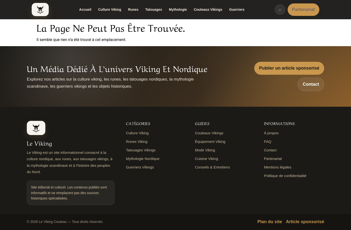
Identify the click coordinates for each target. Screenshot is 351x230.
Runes (133, 9)
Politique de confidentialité (285, 176)
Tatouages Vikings (141, 150)
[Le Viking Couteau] (40, 9)
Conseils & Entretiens (212, 167)
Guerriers (236, 9)
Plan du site (269, 221)
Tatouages (153, 9)
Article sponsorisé (305, 221)
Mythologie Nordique (143, 159)
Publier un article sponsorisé (289, 68)
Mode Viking (205, 150)
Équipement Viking (210, 141)
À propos (271, 133)
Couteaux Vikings (208, 9)
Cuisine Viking (206, 159)
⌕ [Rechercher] (280, 9)
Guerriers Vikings (140, 167)
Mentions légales (278, 167)
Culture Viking (109, 9)
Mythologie (178, 9)
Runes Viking (136, 141)
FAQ (267, 141)
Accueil (85, 9)
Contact (311, 84)
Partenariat (303, 9)
